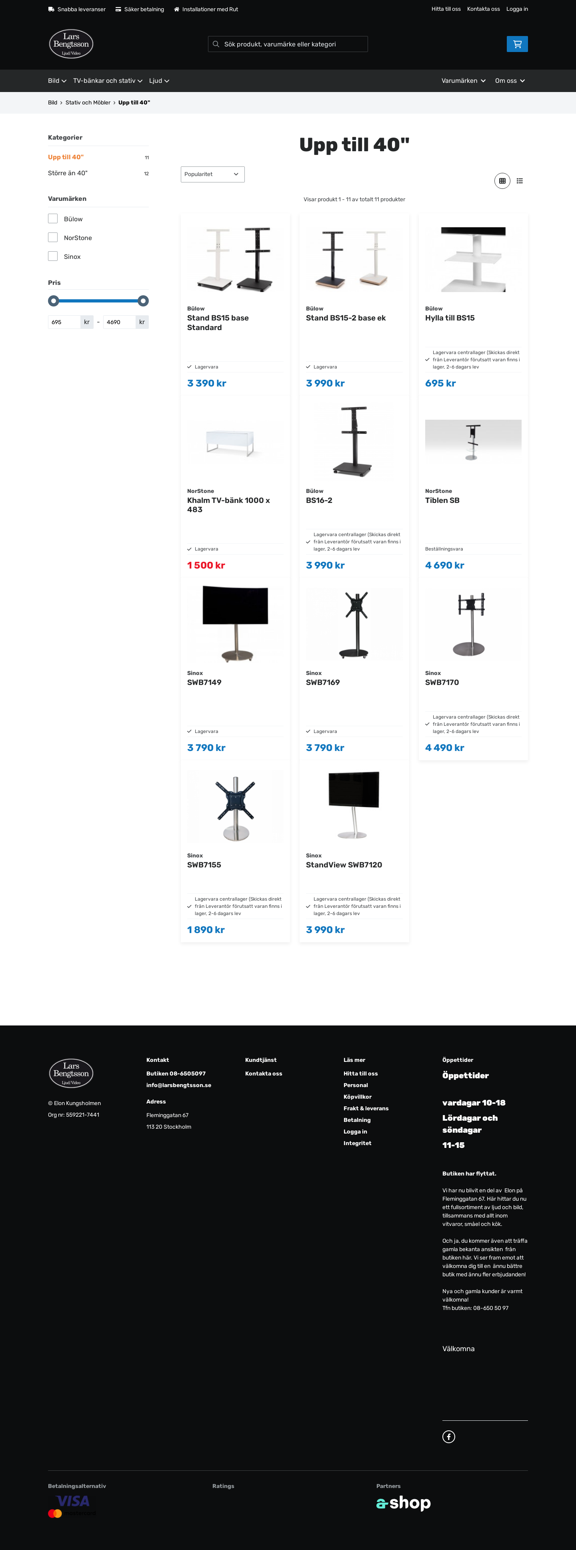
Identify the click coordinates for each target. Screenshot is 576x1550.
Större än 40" (98, 173)
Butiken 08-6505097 (176, 1073)
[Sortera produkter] (213, 174)
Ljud (159, 80)
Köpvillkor (358, 1096)
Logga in (517, 9)
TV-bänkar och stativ (108, 80)
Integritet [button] (358, 1143)
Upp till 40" (134, 102)
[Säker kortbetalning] (72, 1506)
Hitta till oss (446, 9)
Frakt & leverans (366, 1108)
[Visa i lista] (520, 181)
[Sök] (288, 44)
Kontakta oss (483, 9)
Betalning (357, 1120)
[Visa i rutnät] (502, 181)
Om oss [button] (510, 80)
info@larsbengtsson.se (178, 1085)
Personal (356, 1085)
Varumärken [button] (464, 80)
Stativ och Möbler (88, 102)
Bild (57, 80)
